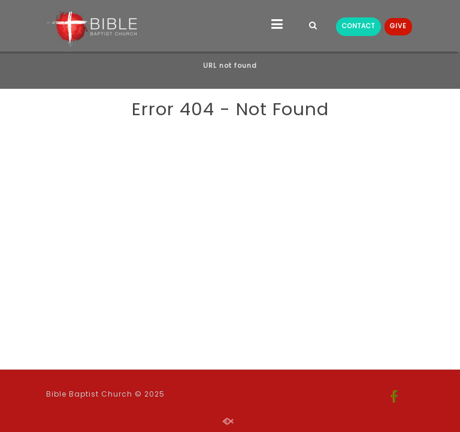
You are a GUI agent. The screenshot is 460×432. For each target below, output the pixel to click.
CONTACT (358, 26)
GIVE (398, 26)
